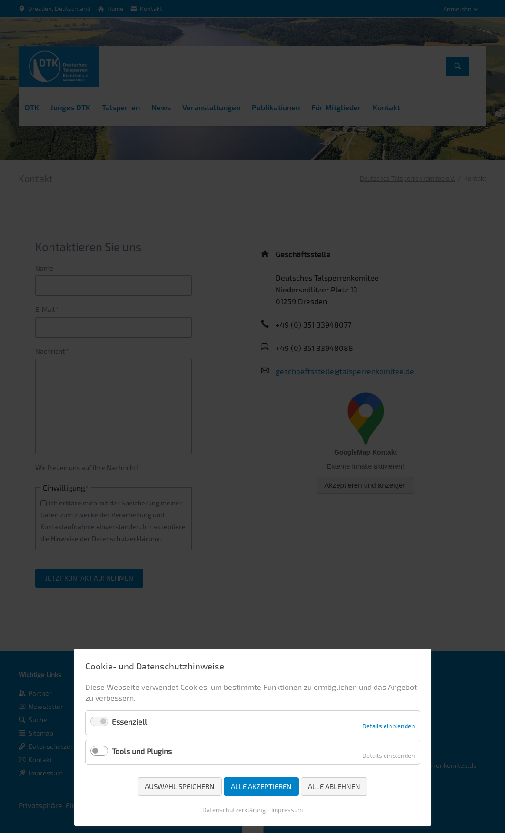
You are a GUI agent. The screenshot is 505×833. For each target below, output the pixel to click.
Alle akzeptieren (261, 786)
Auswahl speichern (180, 786)
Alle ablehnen (334, 786)
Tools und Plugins (142, 751)
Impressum (287, 810)
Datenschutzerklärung (234, 810)
